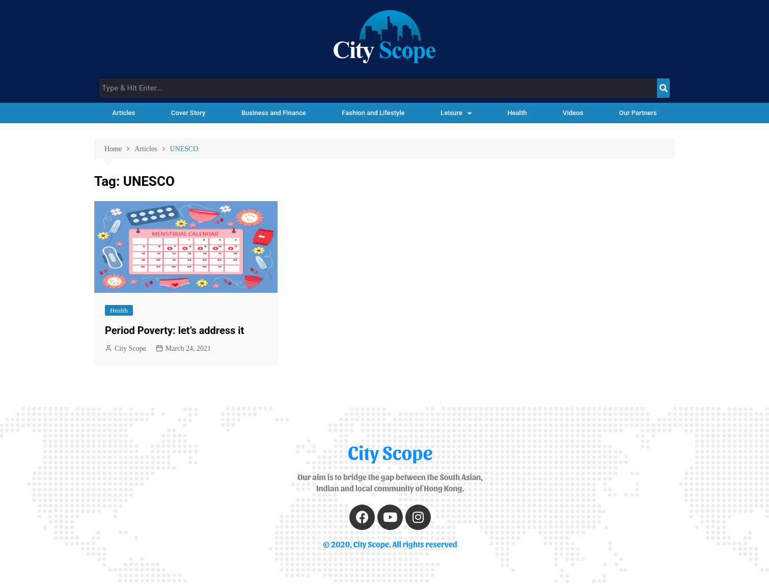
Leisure (456, 113)
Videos (573, 113)
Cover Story (188, 113)
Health (517, 113)
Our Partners (638, 113)
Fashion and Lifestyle (373, 113)
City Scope (130, 348)
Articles (123, 113)
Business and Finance (273, 113)
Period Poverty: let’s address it (174, 330)
